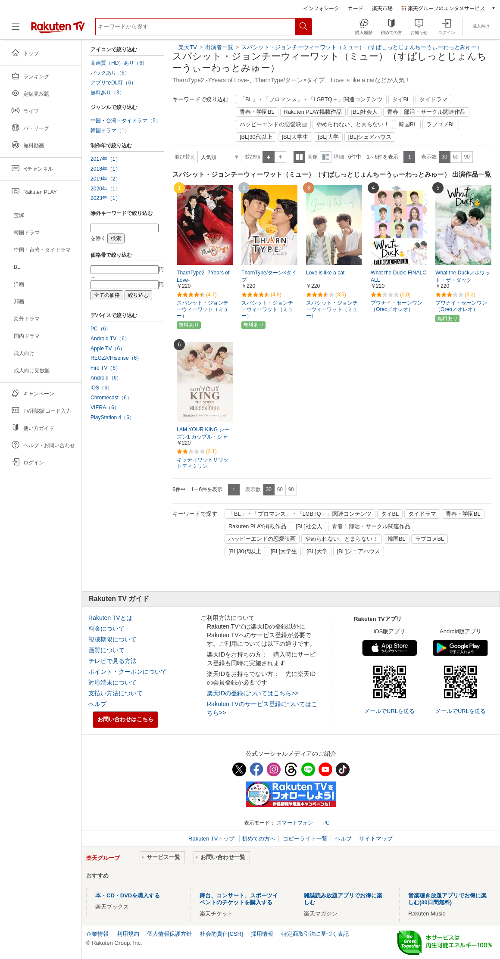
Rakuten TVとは (110, 617)
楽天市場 (382, 8)
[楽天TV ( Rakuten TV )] (58, 30)
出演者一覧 (219, 47)
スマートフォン (295, 823)
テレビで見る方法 (112, 660)
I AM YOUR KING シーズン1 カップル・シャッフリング (203, 437)
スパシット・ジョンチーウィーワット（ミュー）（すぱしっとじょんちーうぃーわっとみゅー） (361, 47)
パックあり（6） (110, 73)
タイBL (401, 100)
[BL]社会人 (364, 112)
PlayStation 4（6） (112, 417)
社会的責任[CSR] (221, 934)
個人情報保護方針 (169, 934)
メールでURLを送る (389, 711)
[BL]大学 (328, 137)
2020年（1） (106, 189)
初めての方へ (258, 838)
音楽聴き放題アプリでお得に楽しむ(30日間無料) (447, 899)
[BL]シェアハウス (370, 137)
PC (326, 823)
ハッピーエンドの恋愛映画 (273, 124)
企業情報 (97, 934)
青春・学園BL (257, 112)
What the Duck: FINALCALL (398, 276)
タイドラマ (433, 100)
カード (355, 8)
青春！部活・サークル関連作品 (426, 112)
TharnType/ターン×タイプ (269, 276)
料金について (106, 628)
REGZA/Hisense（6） (116, 358)
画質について (106, 650)
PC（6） (101, 329)
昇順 (268, 157)
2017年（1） (106, 159)
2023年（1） (106, 198)
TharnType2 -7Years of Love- (203, 276)
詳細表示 (325, 157)
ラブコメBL (441, 124)
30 (444, 157)
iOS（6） (101, 388)
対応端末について (112, 682)
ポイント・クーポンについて (127, 671)
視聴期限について (112, 639)
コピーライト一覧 (305, 838)
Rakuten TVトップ (212, 838)
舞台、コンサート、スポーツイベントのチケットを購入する (239, 899)
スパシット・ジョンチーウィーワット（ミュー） (202, 309)
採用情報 (262, 934)
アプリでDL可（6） (113, 83)
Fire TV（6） (106, 368)
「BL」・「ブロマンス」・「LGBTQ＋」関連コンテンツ (311, 100)
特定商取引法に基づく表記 (315, 934)
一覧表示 (299, 157)
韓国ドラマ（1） (110, 131)
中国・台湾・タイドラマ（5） (126, 121)
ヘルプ (97, 704)
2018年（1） (106, 169)
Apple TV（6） (108, 349)
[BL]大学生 (295, 137)
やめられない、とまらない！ (352, 124)
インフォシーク (321, 8)
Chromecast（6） (111, 398)
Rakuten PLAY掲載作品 (313, 112)
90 (466, 157)
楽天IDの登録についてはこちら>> (252, 693)
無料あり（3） (108, 93)
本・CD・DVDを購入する (127, 895)
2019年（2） (106, 179)
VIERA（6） (105, 408)
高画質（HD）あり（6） (119, 63)
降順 (280, 157)
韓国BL (408, 124)
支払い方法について (115, 693)
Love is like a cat (325, 273)
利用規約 (128, 934)
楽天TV (187, 47)
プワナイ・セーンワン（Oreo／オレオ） (396, 306)
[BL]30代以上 (256, 137)
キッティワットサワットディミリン (202, 463)
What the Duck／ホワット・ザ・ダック (462, 276)
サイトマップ (376, 838)
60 (455, 157)
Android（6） (106, 378)
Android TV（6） (110, 339)
